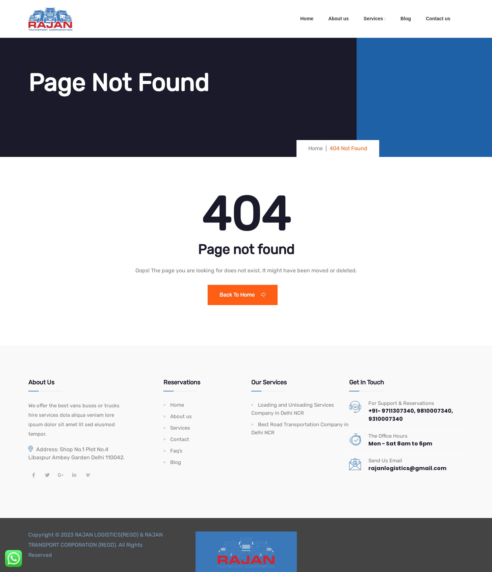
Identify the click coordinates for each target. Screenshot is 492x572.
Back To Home (242, 295)
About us (338, 18)
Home (306, 18)
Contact (179, 439)
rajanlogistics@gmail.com (407, 468)
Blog (405, 18)
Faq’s (176, 451)
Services (373, 18)
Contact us (438, 18)
